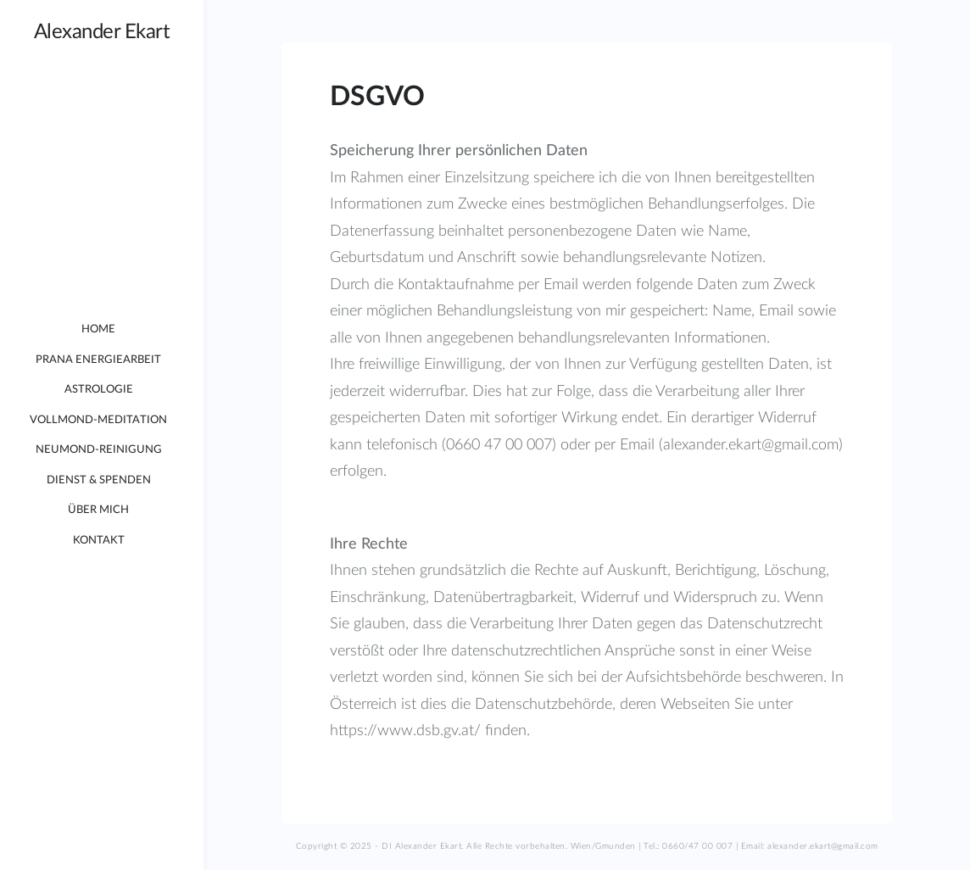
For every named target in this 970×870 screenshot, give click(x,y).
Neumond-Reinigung (99, 449)
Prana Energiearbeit (98, 359)
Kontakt (99, 540)
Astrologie (98, 389)
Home (98, 329)
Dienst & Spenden (99, 480)
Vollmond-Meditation (98, 420)
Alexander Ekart (102, 32)
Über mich (98, 510)
